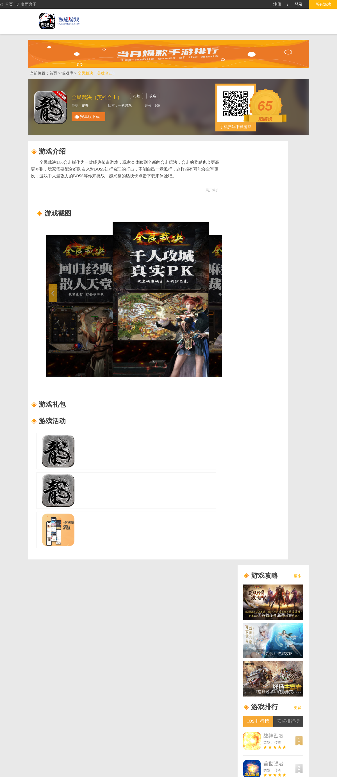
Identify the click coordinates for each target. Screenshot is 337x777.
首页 (6, 4)
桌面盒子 (26, 4)
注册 (277, 4)
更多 (298, 576)
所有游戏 (323, 4)
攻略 (152, 96)
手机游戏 (125, 106)
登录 (298, 4)
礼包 (136, 96)
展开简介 (212, 190)
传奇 (85, 106)
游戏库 (67, 73)
